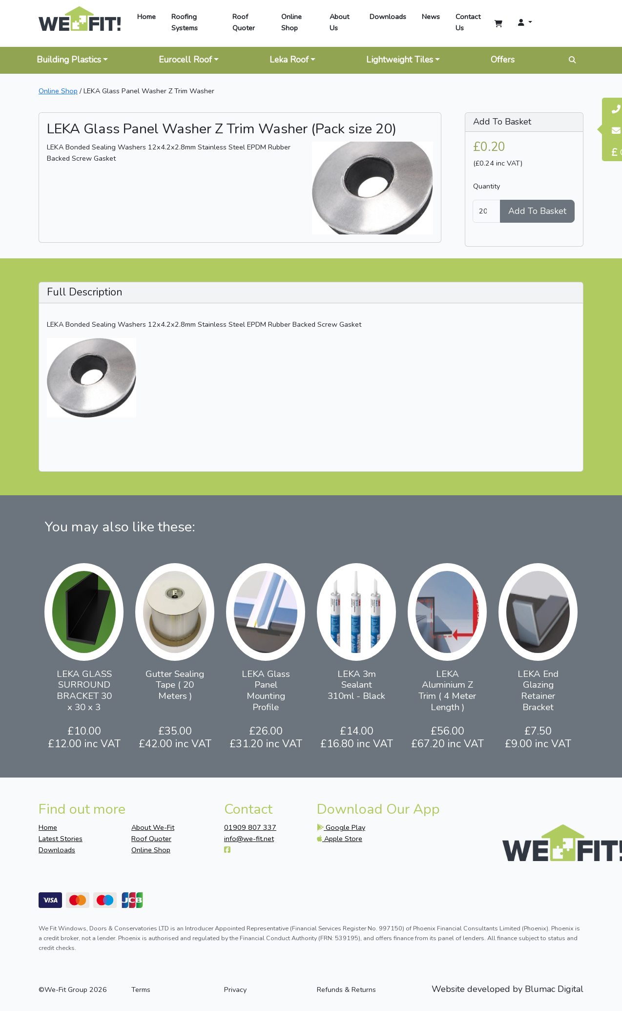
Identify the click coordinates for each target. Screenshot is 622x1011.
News (431, 16)
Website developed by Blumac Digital (507, 989)
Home (146, 16)
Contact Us (468, 22)
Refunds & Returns (346, 989)
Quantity (486, 186)
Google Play (341, 827)
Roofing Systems (184, 22)
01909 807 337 (250, 827)
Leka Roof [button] (289, 59)
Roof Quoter (243, 22)
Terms (140, 989)
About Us (339, 22)
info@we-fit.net (249, 838)
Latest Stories (61, 838)
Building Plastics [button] (69, 59)
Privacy (235, 989)
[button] (522, 22)
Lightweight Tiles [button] (399, 59)
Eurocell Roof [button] (185, 59)
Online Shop (291, 22)
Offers (503, 59)
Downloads (388, 16)
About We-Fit (152, 827)
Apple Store (339, 838)
